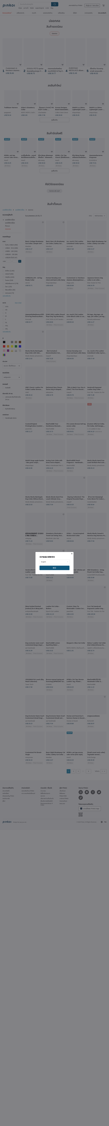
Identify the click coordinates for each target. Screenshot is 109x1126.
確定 (54, 568)
